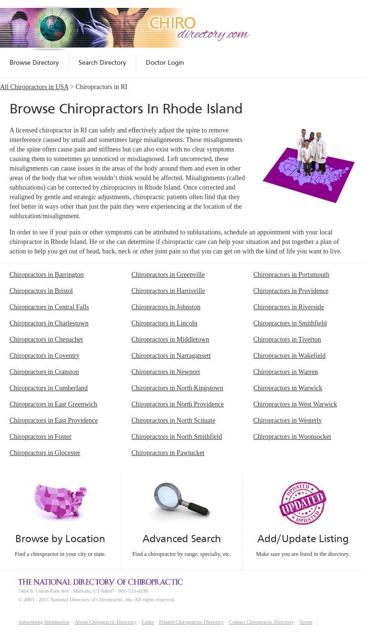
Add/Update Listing (302, 539)
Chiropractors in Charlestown (49, 323)
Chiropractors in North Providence (178, 404)
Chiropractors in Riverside (288, 307)
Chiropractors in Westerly (287, 420)
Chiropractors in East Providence (54, 420)
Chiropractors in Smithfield (289, 323)
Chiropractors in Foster (40, 436)
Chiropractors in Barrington (47, 274)
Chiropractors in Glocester (45, 452)
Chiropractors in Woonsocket (292, 436)
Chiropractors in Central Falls (49, 307)
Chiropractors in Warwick (287, 388)
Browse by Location (60, 539)
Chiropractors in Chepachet (46, 339)
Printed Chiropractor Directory (191, 622)
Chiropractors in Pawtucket (168, 452)
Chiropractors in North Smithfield (177, 436)
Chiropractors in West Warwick (295, 404)
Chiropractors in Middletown (170, 339)
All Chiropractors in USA (34, 87)
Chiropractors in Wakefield (289, 355)
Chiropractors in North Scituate (173, 420)
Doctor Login (165, 62)
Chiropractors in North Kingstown (177, 388)
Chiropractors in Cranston (44, 371)
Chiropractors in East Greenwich (53, 404)
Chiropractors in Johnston (166, 307)
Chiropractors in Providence (290, 290)
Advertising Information (43, 622)
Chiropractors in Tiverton (287, 339)
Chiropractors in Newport (166, 371)
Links (148, 622)
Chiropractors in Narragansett (171, 355)
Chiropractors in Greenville (168, 274)
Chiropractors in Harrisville (168, 290)
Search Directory (102, 62)
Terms (305, 622)
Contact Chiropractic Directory (261, 622)
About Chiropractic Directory (106, 622)
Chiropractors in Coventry (45, 355)
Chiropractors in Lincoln (164, 323)
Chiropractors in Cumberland (49, 388)
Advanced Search (181, 539)
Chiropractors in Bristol (41, 290)
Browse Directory (34, 62)
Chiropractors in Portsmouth (291, 274)
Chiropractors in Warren (285, 371)
